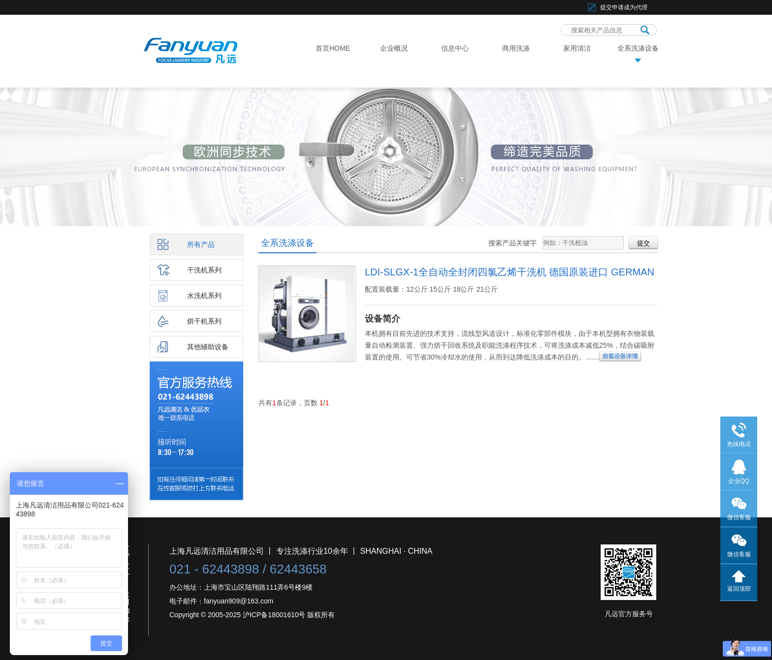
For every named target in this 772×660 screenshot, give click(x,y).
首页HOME (333, 48)
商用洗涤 (516, 48)
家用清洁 (577, 48)
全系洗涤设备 (638, 48)
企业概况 (394, 48)
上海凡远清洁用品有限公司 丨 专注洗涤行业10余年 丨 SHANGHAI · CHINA (300, 551)
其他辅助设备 (207, 347)
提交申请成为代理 (623, 7)
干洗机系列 (204, 270)
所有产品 (201, 244)
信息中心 (455, 48)
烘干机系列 (204, 321)
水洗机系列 (204, 296)
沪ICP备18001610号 (274, 615)
